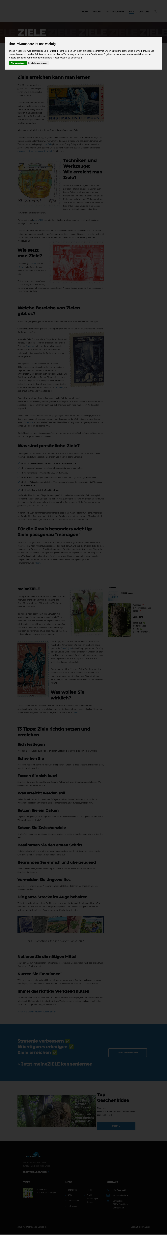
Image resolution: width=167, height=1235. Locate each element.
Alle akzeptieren (18, 63)
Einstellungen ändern (37, 63)
